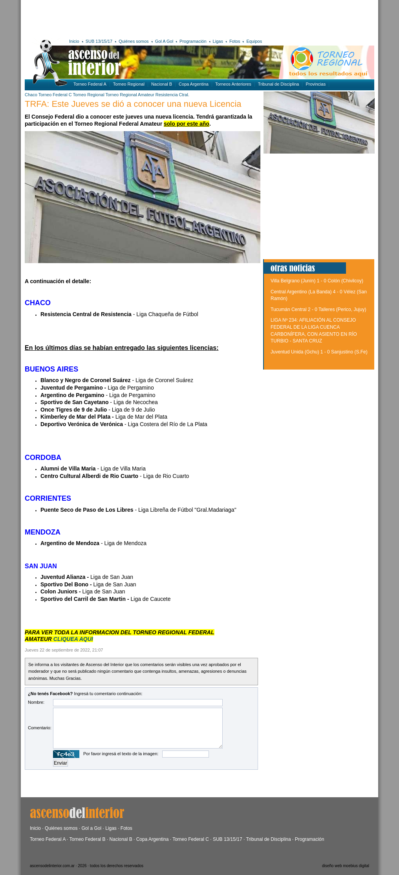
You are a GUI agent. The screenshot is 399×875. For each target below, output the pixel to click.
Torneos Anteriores (233, 84)
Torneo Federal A (89, 84)
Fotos (234, 41)
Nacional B (161, 84)
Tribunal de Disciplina (278, 84)
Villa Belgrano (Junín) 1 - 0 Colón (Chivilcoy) (317, 281)
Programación (192, 41)
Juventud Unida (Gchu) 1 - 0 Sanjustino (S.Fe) (319, 352)
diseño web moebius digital (345, 866)
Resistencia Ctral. (172, 94)
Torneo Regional (129, 84)
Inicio (74, 41)
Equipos (254, 41)
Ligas (218, 41)
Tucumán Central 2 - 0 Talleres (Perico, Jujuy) (318, 309)
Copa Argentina (194, 84)
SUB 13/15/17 (99, 41)
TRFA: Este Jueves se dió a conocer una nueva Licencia (133, 104)
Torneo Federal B (88, 839)
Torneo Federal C (55, 94)
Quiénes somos (133, 41)
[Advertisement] (139, 17)
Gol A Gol (164, 41)
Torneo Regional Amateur (130, 94)
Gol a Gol (91, 828)
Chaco (31, 94)
